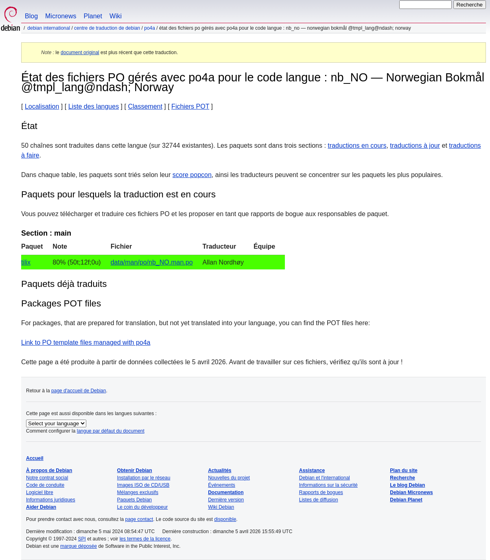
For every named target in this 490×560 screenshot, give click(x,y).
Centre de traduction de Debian (107, 28)
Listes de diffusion (318, 500)
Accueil (35, 458)
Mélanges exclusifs (137, 492)
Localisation (42, 106)
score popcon (192, 174)
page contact (139, 519)
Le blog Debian (407, 485)
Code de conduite (45, 485)
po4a (149, 28)
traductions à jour (415, 145)
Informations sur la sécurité (328, 485)
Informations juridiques (50, 500)
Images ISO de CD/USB (143, 485)
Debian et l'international (324, 478)
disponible (225, 519)
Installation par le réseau (144, 478)
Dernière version (226, 500)
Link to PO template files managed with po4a (86, 342)
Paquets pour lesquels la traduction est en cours (118, 194)
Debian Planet (406, 500)
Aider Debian (41, 507)
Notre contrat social (47, 478)
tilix (26, 262)
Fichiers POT (190, 106)
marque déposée (78, 546)
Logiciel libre (39, 492)
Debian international (48, 28)
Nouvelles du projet (229, 478)
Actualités (219, 470)
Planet (93, 16)
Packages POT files (61, 303)
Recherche (402, 478)
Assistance (312, 470)
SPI (82, 539)
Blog (31, 16)
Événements (221, 485)
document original (80, 52)
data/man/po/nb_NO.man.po (152, 262)
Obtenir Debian (134, 470)
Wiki (115, 16)
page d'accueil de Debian (78, 391)
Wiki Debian (221, 507)
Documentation (225, 492)
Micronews (60, 16)
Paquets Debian (134, 500)
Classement (145, 106)
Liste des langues (93, 106)
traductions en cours (357, 145)
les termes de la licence (145, 539)
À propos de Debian (49, 470)
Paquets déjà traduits (64, 284)
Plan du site (403, 470)
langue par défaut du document (110, 431)
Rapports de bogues (321, 492)
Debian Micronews (411, 492)
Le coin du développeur (142, 507)
